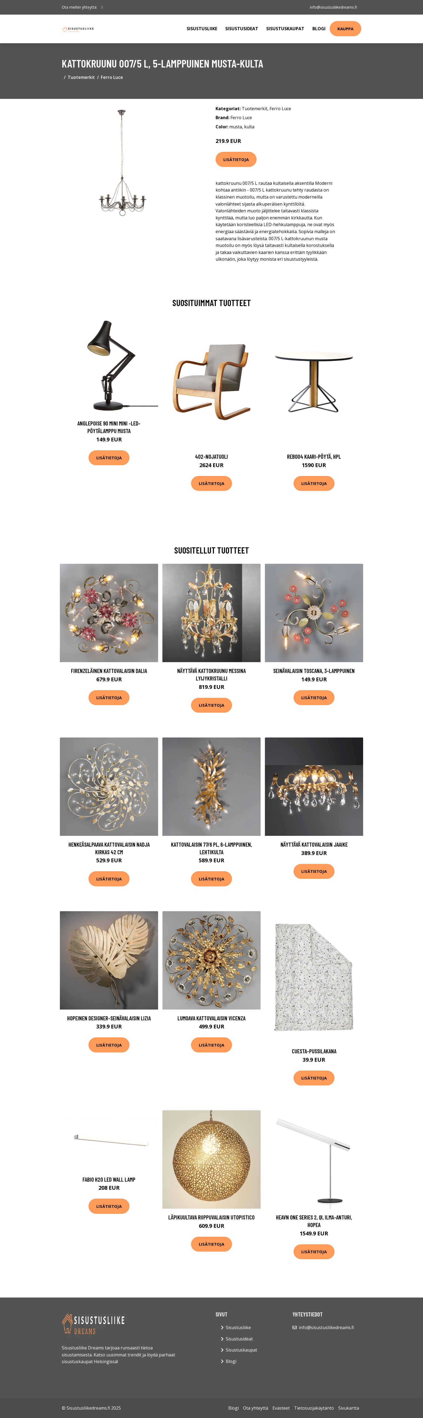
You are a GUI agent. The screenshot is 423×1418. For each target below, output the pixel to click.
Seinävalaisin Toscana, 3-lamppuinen (314, 670)
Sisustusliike (202, 29)
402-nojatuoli (211, 456)
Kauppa (345, 28)
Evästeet (281, 1408)
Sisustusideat (241, 29)
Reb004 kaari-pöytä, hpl (314, 456)
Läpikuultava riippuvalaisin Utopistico (211, 1217)
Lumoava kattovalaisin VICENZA (211, 1018)
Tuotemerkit (81, 77)
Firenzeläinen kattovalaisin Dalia (109, 670)
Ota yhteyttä (255, 1408)
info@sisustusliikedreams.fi (333, 7)
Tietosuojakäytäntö (314, 1408)
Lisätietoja (236, 159)
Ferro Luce (112, 77)
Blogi (319, 29)
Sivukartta (348, 1408)
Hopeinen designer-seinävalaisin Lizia (109, 1018)
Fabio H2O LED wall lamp (109, 1179)
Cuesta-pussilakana (314, 1051)
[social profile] (102, 7)
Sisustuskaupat (285, 29)
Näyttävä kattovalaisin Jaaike (314, 844)
